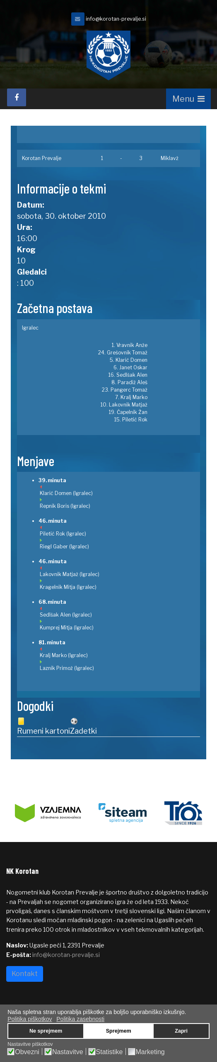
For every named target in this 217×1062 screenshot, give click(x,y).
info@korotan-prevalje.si (116, 19)
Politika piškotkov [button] (29, 1019)
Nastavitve (67, 1052)
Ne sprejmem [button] (45, 1031)
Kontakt (25, 974)
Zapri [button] (181, 1031)
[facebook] (16, 97)
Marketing (150, 1052)
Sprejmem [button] (118, 1031)
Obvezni (27, 1052)
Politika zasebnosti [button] (80, 1019)
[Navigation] (188, 98)
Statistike (109, 1052)
